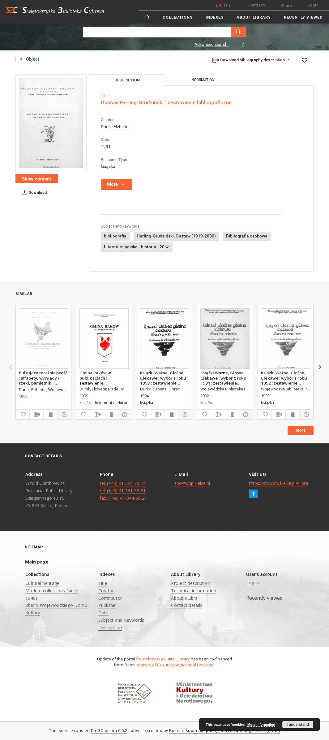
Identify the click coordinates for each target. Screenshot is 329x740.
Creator (106, 591)
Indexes (215, 17)
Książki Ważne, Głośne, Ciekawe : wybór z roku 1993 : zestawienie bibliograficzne (163, 377)
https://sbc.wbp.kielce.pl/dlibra (278, 483)
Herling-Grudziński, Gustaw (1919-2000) (176, 235)
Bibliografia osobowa (246, 235)
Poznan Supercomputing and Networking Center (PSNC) (224, 730)
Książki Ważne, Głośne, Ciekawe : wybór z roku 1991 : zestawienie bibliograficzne (223, 377)
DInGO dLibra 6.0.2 (109, 730)
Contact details (186, 605)
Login (313, 5)
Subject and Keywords (121, 620)
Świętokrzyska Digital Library (163, 659)
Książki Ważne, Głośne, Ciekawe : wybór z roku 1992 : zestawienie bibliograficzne (284, 377)
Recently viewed (303, 17)
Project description (190, 583)
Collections (178, 17)
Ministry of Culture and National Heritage (175, 665)
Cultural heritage (42, 583)
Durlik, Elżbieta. (115, 126)
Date (103, 613)
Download (33, 192)
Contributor (110, 598)
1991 (106, 146)
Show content (36, 179)
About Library (254, 17)
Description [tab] (127, 80)
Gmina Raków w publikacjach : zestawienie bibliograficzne (95, 377)
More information (261, 724)
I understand (298, 724)
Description (110, 627)
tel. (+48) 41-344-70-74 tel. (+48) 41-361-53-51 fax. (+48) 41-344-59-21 (123, 490)
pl (228, 5)
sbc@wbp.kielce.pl (192, 483)
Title (102, 583)
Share (286, 5)
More (301, 430)
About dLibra (184, 598)
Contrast (256, 5)
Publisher (107, 605)
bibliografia (115, 235)
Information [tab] (202, 80)
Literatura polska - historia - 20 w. (136, 246)
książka (108, 166)
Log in (252, 582)
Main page (37, 562)
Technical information (193, 591)
